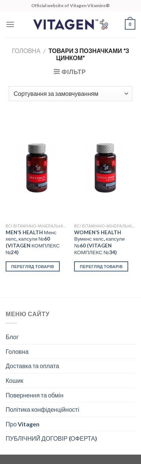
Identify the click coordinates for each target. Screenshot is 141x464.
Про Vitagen (22, 424)
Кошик (14, 380)
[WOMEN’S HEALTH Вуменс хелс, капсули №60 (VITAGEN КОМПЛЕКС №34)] (104, 168)
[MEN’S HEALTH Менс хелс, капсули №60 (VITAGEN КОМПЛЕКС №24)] (36, 168)
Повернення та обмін (35, 395)
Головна (26, 50)
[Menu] (10, 24)
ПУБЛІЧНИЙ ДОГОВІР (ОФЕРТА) (51, 438)
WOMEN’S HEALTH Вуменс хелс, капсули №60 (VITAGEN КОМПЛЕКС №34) (99, 242)
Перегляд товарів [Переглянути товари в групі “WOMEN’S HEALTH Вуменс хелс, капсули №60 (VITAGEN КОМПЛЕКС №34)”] (101, 266)
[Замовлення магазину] (70, 93)
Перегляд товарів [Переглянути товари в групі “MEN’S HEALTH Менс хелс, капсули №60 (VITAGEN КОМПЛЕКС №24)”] (32, 266)
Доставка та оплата (32, 365)
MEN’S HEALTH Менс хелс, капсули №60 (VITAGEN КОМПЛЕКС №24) (33, 242)
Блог (12, 336)
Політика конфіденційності (42, 409)
